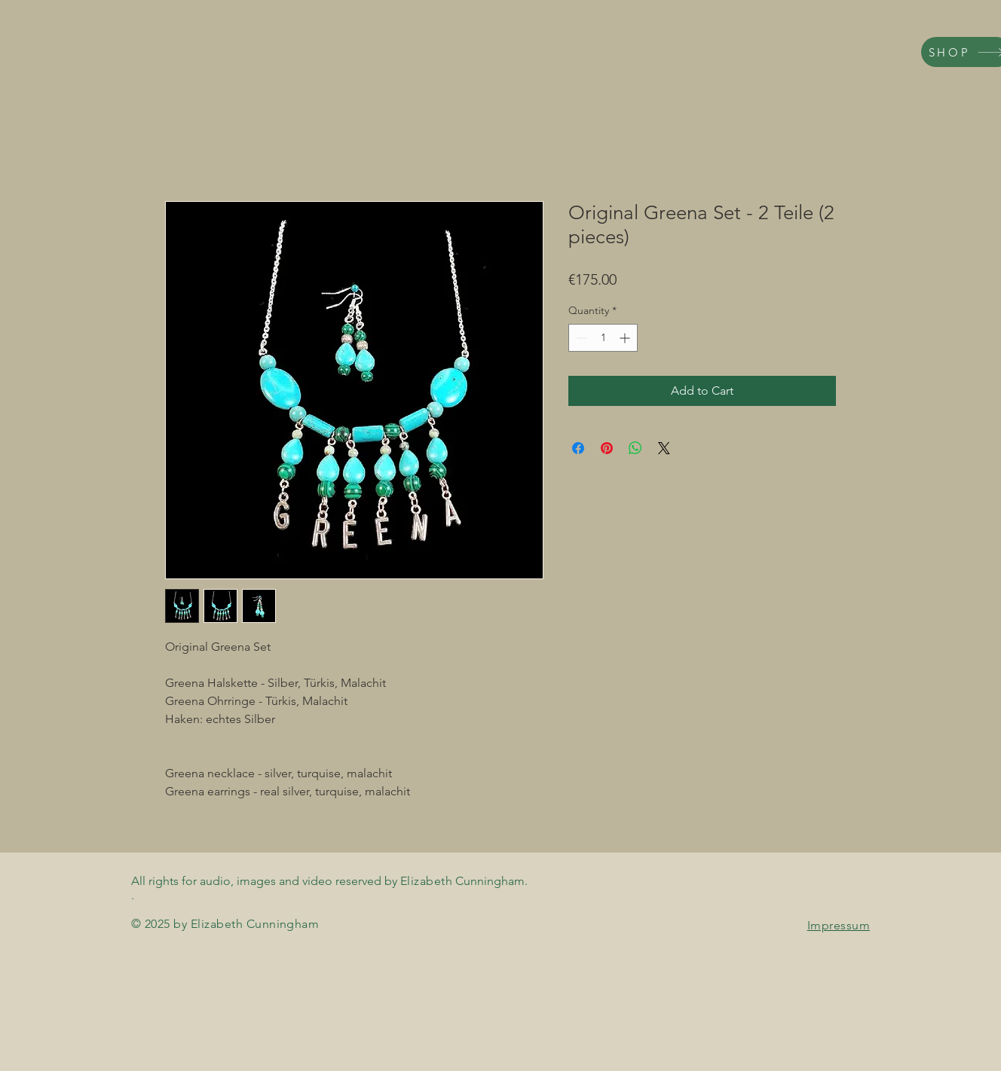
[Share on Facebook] (578, 448)
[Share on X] (664, 448)
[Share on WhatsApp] (635, 448)
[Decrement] (580, 338)
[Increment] (626, 338)
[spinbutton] (603, 338)
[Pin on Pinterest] (607, 448)
